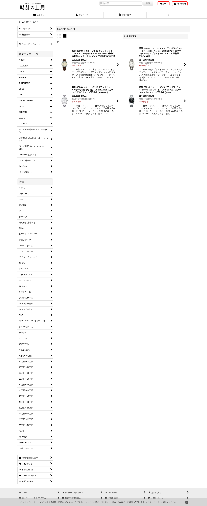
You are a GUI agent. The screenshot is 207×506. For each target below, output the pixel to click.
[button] (168, 15)
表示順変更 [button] (130, 36)
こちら (173, 502)
